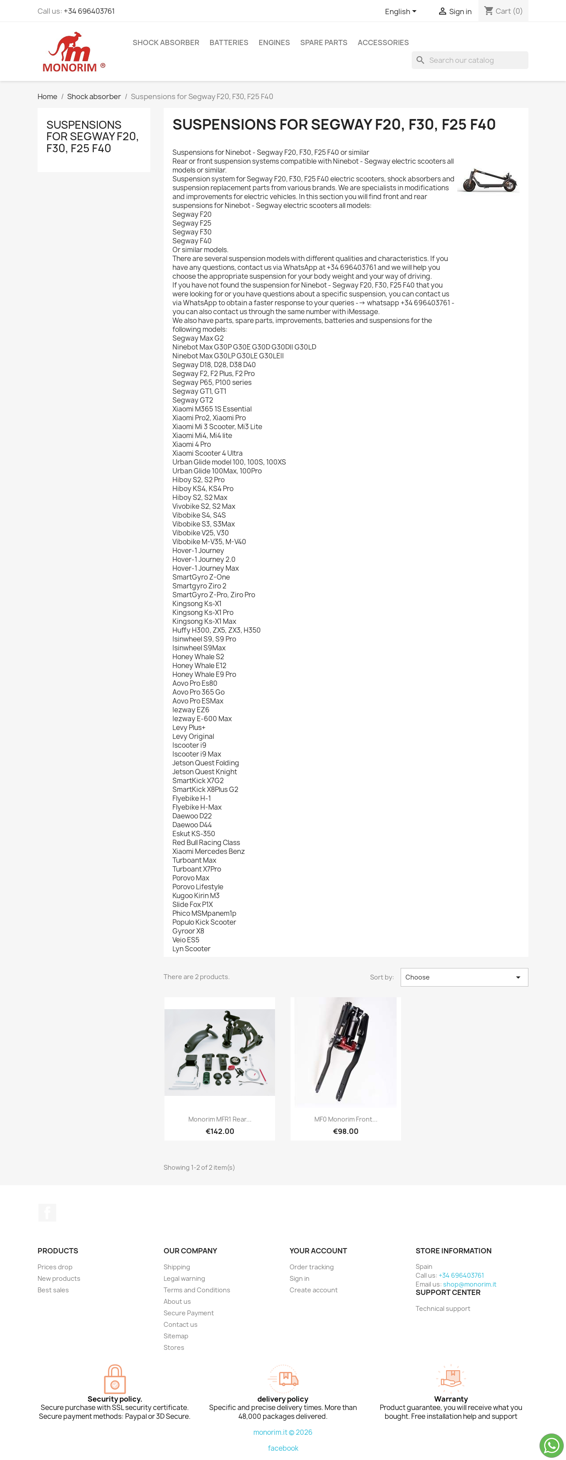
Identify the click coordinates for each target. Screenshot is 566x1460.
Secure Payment (189, 1313)
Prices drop (55, 1267)
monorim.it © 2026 (283, 1432)
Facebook (47, 1213)
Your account (318, 1251)
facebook (283, 1448)
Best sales (53, 1290)
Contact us (181, 1324)
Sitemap (176, 1336)
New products (59, 1278)
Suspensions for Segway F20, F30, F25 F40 (92, 136)
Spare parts (324, 42)
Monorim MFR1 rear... (220, 1119)
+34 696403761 (89, 11)
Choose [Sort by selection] (464, 977)
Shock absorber (166, 42)
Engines (274, 42)
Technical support (443, 1308)
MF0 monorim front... (346, 1119)
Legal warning (184, 1278)
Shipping (177, 1267)
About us (177, 1301)
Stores (174, 1347)
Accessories (383, 42)
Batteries (229, 42)
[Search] (470, 60)
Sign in (300, 1278)
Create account (314, 1290)
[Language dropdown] (402, 12)
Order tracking (312, 1267)
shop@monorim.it (470, 1284)
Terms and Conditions (197, 1290)
